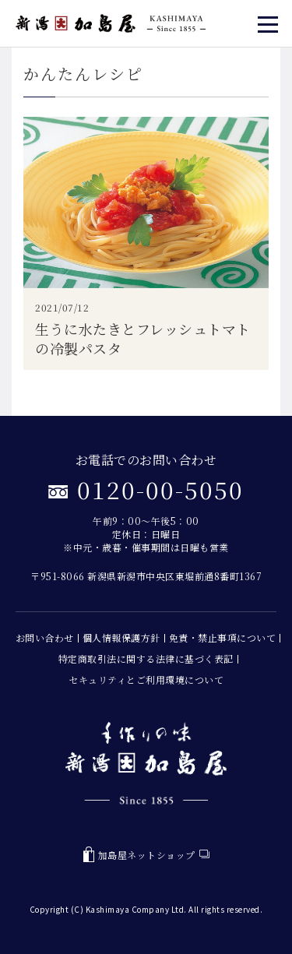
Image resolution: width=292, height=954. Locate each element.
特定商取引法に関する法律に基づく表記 (146, 658)
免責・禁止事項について (222, 637)
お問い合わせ (45, 637)
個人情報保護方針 (121, 637)
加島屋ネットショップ (146, 854)
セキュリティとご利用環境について (146, 679)
